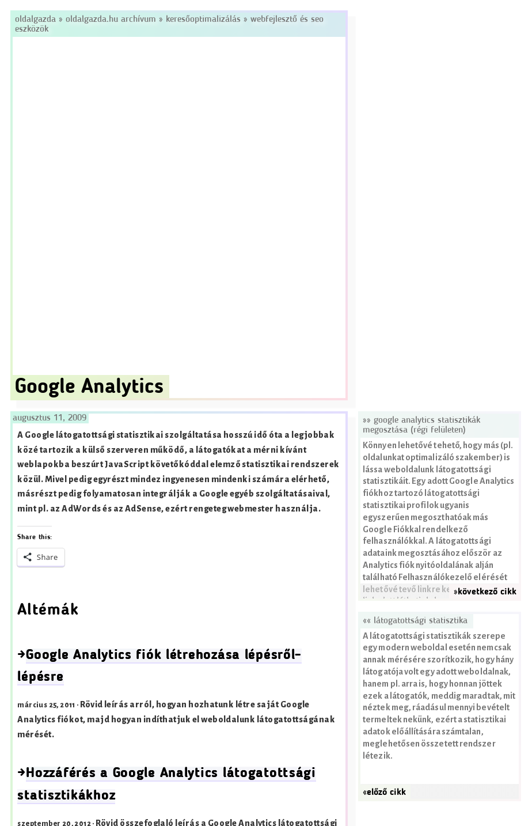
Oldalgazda (37, 19)
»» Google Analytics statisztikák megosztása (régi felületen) (421, 425)
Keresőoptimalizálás (203, 19)
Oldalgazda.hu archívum (111, 19)
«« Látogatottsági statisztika (415, 621)
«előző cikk (384, 792)
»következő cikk (485, 592)
